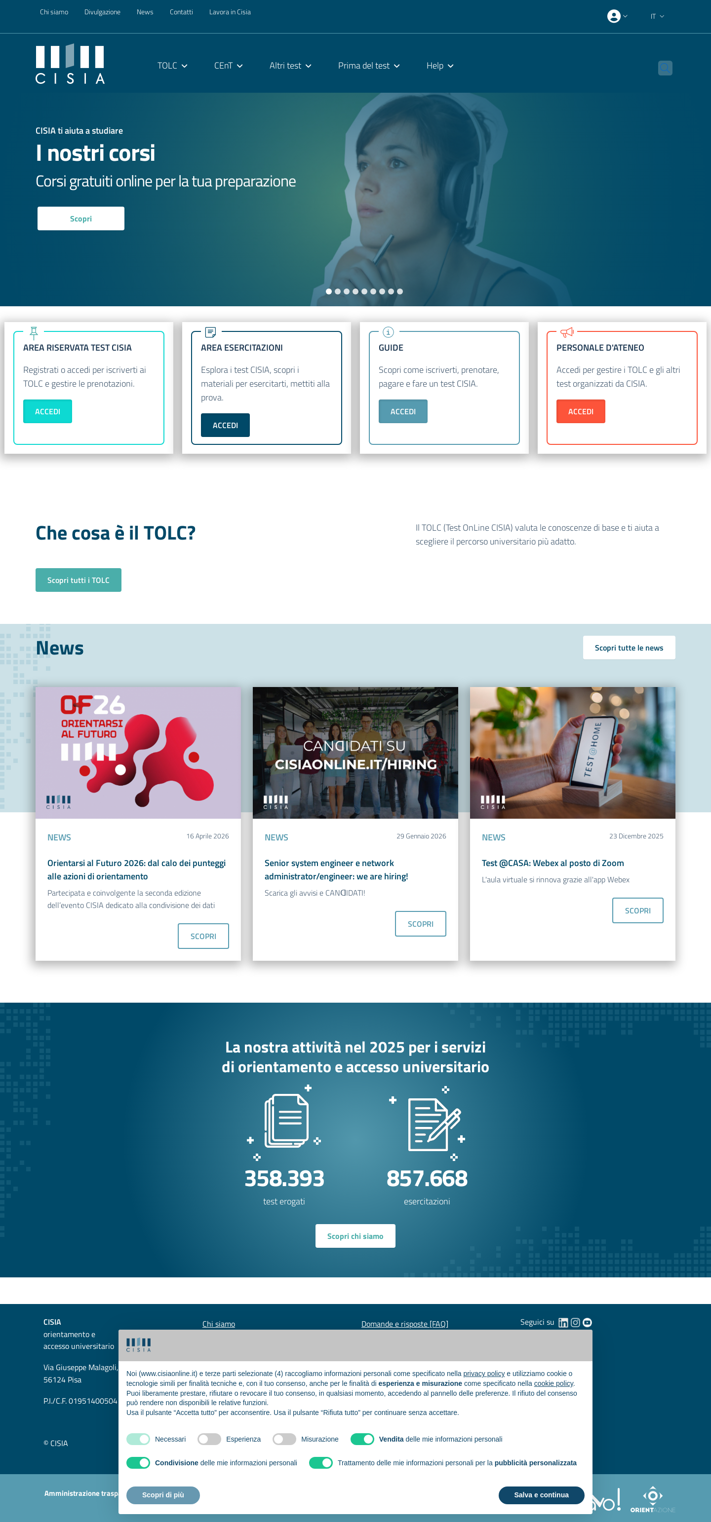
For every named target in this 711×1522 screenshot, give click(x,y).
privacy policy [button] (484, 1373)
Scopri (81, 218)
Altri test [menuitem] (285, 65)
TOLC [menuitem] (167, 65)
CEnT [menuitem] (223, 65)
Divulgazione (102, 11)
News (145, 11)
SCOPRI (203, 936)
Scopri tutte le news (629, 647)
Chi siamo (54, 11)
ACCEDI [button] (47, 411)
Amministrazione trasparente (91, 1493)
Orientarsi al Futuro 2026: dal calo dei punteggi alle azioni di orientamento (136, 869)
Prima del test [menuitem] (364, 65)
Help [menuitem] (435, 65)
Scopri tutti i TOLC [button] (78, 580)
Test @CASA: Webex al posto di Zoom (553, 863)
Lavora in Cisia (230, 11)
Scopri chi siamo (355, 1236)
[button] (658, 16)
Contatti (181, 11)
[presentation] (618, 16)
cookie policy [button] (553, 1383)
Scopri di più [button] (163, 1495)
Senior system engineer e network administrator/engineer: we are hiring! (336, 869)
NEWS (59, 837)
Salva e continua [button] (541, 1495)
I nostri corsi (95, 152)
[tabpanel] (355, 199)
